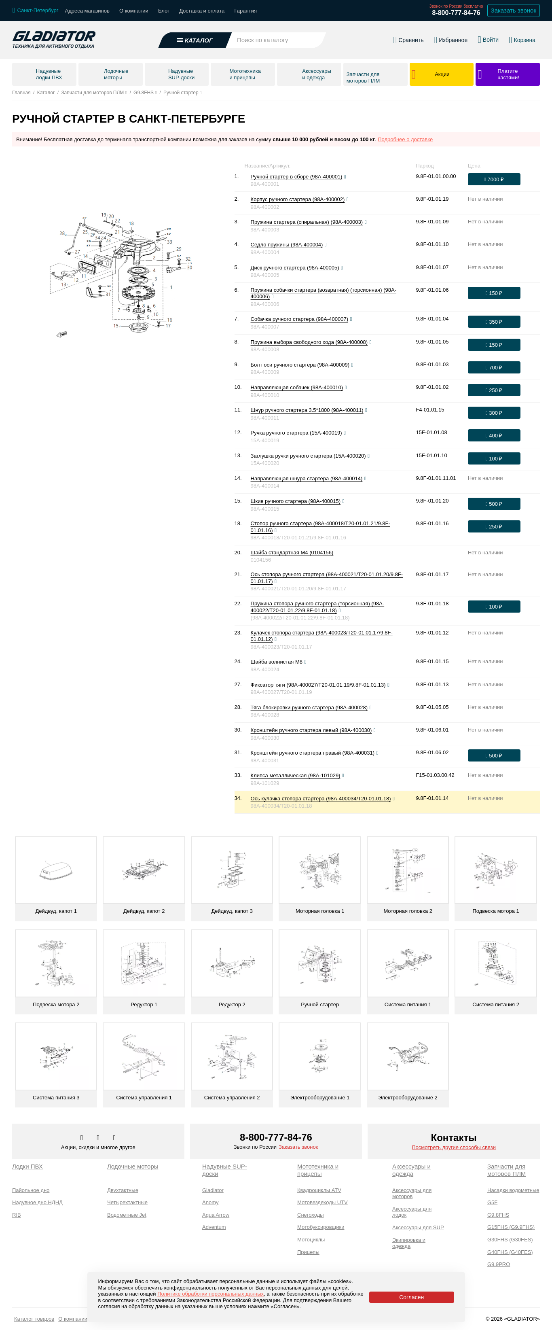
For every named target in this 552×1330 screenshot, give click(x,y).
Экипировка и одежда (408, 1243)
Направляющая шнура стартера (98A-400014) (307, 478)
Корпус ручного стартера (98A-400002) (298, 199)
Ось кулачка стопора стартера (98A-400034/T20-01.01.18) (321, 798)
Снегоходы (310, 1215)
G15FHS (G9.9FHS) (511, 1227)
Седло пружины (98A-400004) (287, 245)
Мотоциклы (311, 1240)
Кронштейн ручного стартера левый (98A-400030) (311, 730)
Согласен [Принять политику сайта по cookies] (411, 1297)
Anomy (210, 1202)
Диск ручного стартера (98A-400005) (295, 268)
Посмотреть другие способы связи (454, 1147)
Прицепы (308, 1252)
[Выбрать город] (35, 10)
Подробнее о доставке (405, 139)
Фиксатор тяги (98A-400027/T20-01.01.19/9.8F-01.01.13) (318, 685)
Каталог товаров (34, 1319)
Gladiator (213, 1190)
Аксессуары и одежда (411, 1170)
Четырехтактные (127, 1202)
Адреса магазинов (87, 11)
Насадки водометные (513, 1190)
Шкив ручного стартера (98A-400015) (296, 501)
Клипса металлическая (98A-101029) (296, 775)
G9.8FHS (498, 1215)
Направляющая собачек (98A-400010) (297, 387)
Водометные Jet (126, 1215)
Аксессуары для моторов (411, 1193)
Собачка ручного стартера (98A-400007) (299, 319)
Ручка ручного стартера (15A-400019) (296, 433)
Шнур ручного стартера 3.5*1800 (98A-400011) (307, 410)
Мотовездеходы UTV (322, 1202)
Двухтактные (122, 1190)
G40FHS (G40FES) (510, 1252)
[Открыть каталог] (195, 36)
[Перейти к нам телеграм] (99, 1138)
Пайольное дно (30, 1190)
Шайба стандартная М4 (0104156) (292, 552)
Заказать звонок (298, 1147)
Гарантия (246, 11)
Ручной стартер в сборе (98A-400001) (297, 177)
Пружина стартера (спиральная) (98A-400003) (307, 222)
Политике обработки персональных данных (210, 1294)
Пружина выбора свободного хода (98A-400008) (309, 342)
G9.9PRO (498, 1264)
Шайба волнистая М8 (276, 662)
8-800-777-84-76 (456, 12)
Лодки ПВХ (27, 1166)
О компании (133, 11)
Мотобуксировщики (321, 1227)
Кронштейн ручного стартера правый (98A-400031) (313, 753)
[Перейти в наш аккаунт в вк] (82, 1138)
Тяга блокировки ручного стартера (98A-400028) (309, 707)
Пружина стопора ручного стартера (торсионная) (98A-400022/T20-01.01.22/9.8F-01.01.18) (318, 606)
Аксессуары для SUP (418, 1227)
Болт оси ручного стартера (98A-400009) (300, 365)
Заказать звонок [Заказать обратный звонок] (513, 10)
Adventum (214, 1227)
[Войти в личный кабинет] (488, 35)
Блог (163, 11)
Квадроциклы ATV (319, 1190)
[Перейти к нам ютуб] (114, 1138)
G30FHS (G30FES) (510, 1240)
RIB (16, 1215)
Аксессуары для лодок (411, 1212)
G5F (492, 1202)
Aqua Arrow (215, 1215)
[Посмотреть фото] (345, 176)
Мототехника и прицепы (317, 1170)
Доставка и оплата (201, 11)
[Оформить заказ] (494, 179)
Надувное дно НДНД (37, 1202)
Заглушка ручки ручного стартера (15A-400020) (308, 456)
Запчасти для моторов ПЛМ (506, 1170)
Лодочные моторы (133, 1166)
